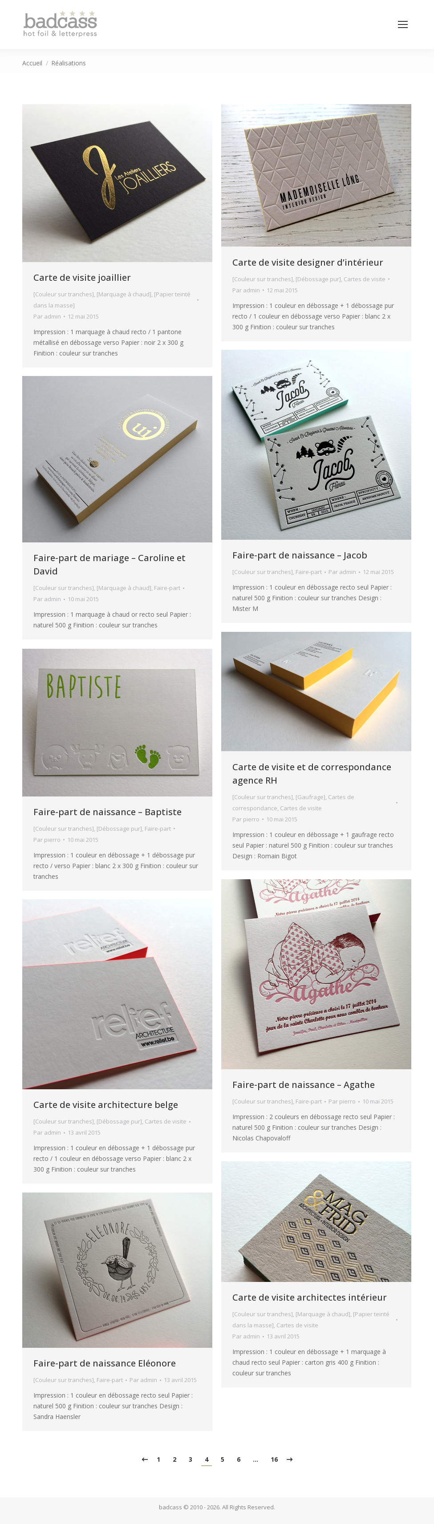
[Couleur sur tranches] (63, 294)
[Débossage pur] (318, 279)
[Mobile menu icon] (403, 24)
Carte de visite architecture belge (105, 1105)
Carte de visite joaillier (82, 277)
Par (47, 316)
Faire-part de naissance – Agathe (303, 1085)
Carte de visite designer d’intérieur (307, 262)
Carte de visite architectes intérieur (309, 1297)
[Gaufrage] (310, 797)
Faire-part (309, 572)
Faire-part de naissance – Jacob (299, 555)
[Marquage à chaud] (124, 294)
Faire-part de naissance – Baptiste (107, 812)
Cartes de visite (364, 279)
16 (274, 1459)
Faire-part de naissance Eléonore (104, 1363)
